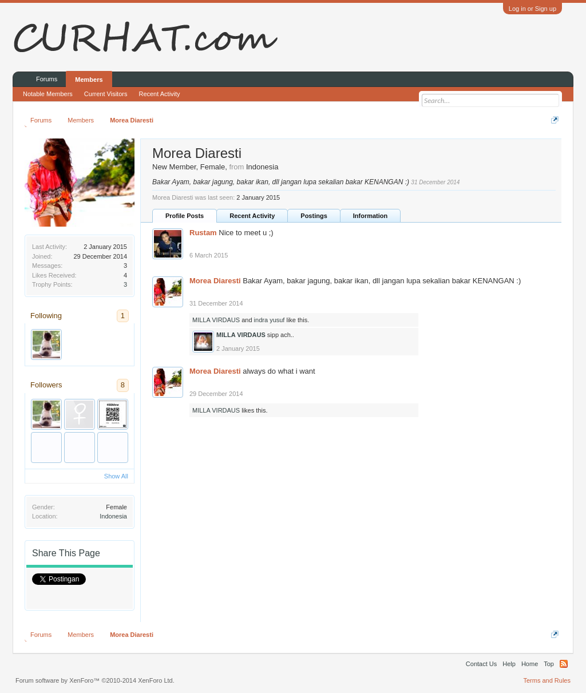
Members (88, 79)
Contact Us (481, 663)
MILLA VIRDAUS (216, 319)
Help (509, 663)
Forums (46, 79)
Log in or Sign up (532, 8)
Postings (313, 215)
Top (549, 663)
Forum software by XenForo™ (95, 680)
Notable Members (48, 93)
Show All (116, 476)
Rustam (203, 232)
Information (370, 215)
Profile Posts (184, 215)
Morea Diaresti (215, 280)
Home (529, 663)
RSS (564, 664)
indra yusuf (269, 319)
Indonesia (113, 516)
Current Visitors (106, 93)
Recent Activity (252, 215)
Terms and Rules (547, 680)
